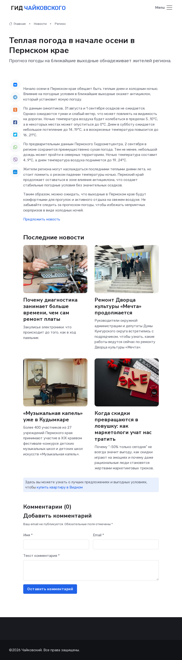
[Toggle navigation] (164, 8)
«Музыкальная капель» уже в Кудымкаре (53, 416)
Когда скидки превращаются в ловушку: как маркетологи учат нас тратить (123, 425)
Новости (40, 23)
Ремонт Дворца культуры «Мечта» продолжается (118, 306)
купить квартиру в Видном (60, 487)
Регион (60, 23)
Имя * (28, 535)
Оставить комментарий (50, 589)
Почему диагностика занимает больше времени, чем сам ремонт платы (50, 309)
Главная (17, 23)
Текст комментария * (41, 555)
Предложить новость (41, 219)
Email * (98, 535)
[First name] (56, 544)
